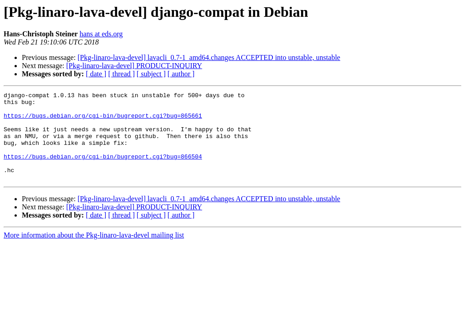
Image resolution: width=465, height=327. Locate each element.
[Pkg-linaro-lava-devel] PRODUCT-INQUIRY (134, 65)
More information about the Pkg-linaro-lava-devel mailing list (94, 253)
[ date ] (96, 74)
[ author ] (181, 74)
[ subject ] (151, 74)
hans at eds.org (101, 34)
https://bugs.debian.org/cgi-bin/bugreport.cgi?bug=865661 (103, 121)
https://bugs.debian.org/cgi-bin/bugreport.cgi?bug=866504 (103, 170)
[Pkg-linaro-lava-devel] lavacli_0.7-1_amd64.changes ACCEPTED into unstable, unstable (209, 57)
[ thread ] (121, 74)
